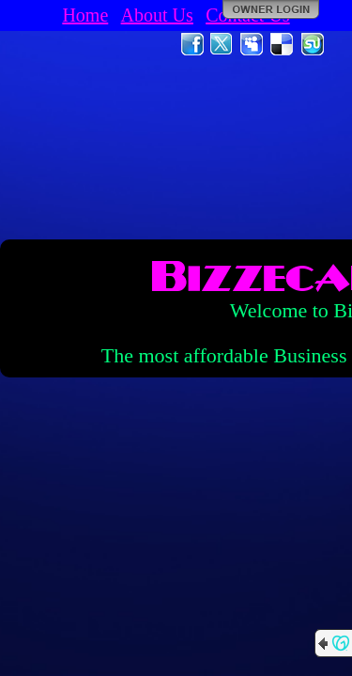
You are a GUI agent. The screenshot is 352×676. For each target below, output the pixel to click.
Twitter (222, 44)
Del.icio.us (282, 44)
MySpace (252, 44)
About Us (157, 15)
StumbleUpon (312, 44)
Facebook (192, 44)
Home (85, 15)
